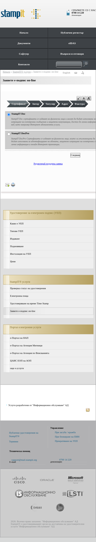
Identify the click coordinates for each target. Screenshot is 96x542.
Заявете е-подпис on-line (22, 311)
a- (79, 98)
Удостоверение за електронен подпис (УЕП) (35, 213)
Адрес (64, 103)
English (66, 72)
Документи (23, 43)
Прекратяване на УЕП (66, 441)
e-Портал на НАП (19, 338)
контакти (75, 73)
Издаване (15, 238)
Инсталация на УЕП (20, 254)
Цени (13, 261)
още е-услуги (17, 368)
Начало (23, 32)
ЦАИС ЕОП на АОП (20, 360)
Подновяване (17, 246)
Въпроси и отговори (72, 53)
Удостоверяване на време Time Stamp (29, 303)
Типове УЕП (16, 231)
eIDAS (72, 43)
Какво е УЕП (17, 223)
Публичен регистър (72, 32)
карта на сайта (82, 73)
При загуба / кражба (65, 432)
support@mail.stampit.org (24, 460)
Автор (35, 103)
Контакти (24, 64)
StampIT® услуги (20, 281)
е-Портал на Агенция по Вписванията (29, 353)
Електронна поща (19, 296)
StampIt (48, 14)
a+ (89, 98)
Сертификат (19, 103)
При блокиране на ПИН (67, 436)
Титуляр (50, 103)
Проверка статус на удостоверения (28, 288)
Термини (13, 441)
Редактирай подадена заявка (48, 163)
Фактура (80, 103)
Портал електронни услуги (25, 327)
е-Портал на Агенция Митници (26, 345)
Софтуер (24, 53)
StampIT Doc (18, 114)
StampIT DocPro (20, 133)
